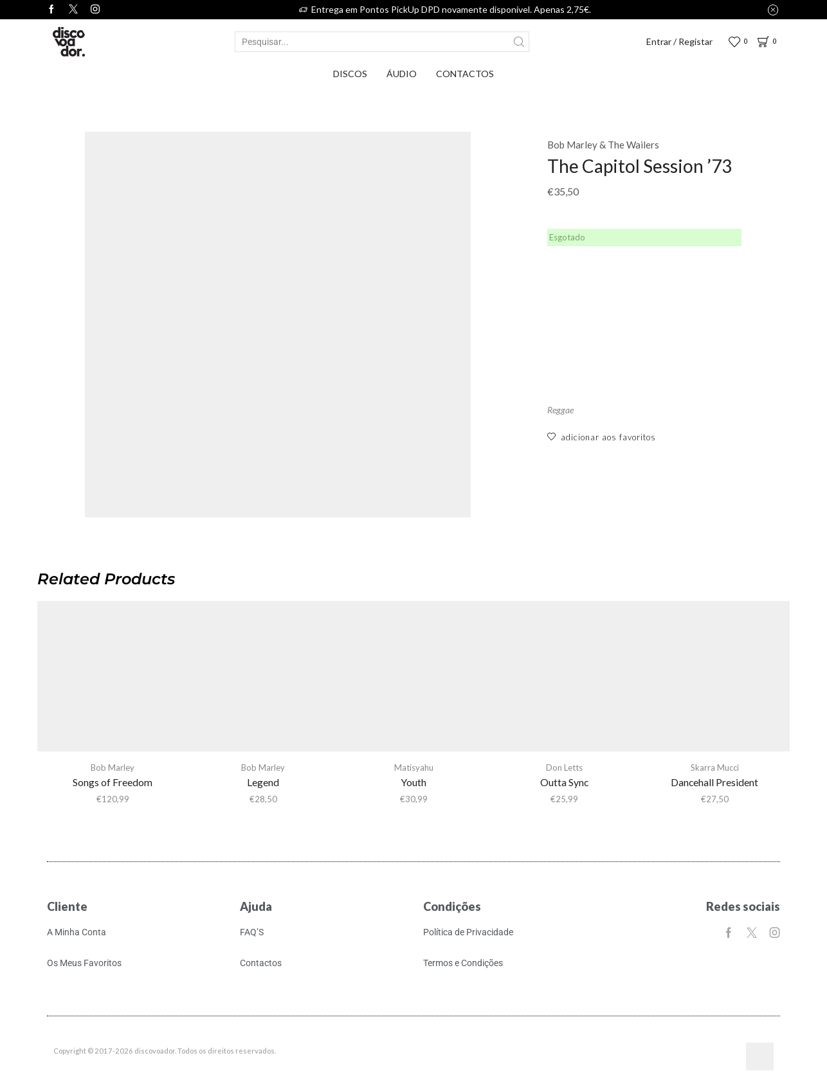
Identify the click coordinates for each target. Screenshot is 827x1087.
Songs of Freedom (112, 782)
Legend (263, 782)
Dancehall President (715, 782)
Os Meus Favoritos (84, 963)
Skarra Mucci (715, 767)
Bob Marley (112, 767)
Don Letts (564, 767)
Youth (413, 782)
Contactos (465, 73)
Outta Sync (564, 782)
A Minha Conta (76, 932)
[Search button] (519, 41)
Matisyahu (413, 767)
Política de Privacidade (468, 932)
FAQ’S (252, 932)
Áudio (401, 73)
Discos (350, 73)
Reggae (560, 409)
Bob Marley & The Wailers (603, 144)
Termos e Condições (463, 963)
